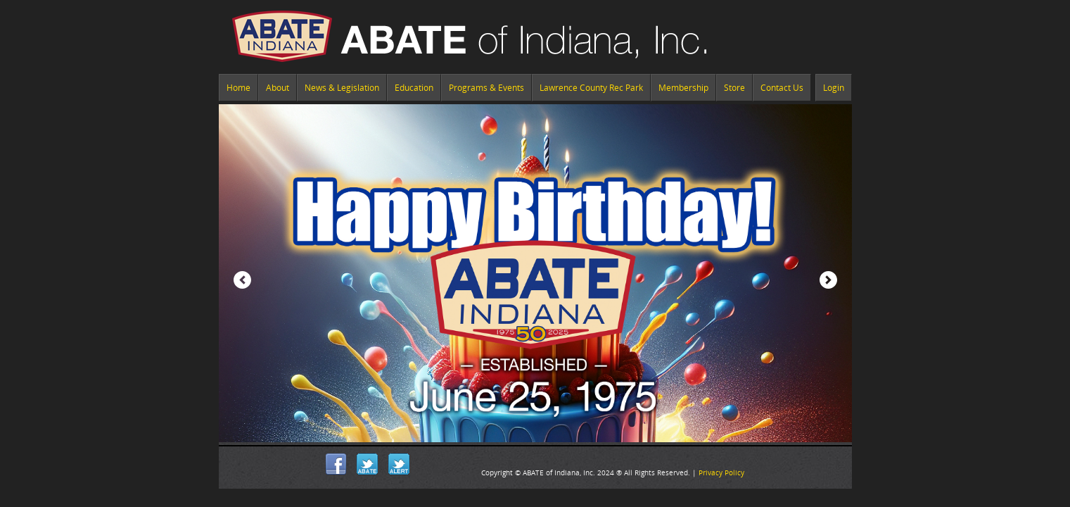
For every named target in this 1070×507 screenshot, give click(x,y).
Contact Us (781, 88)
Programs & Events (486, 88)
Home (238, 88)
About (277, 88)
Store (734, 88)
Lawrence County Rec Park (591, 88)
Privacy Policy (721, 472)
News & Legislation (342, 88)
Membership (683, 88)
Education (414, 88)
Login (833, 88)
